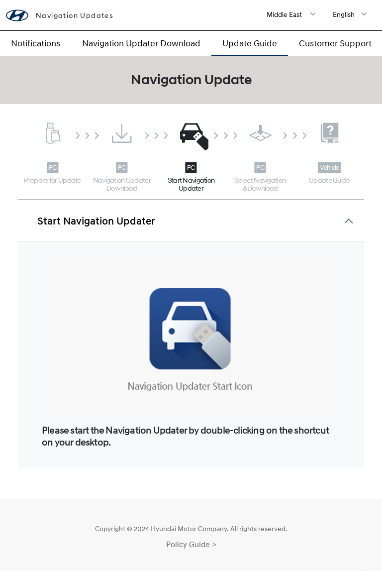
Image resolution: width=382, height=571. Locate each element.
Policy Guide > (191, 544)
